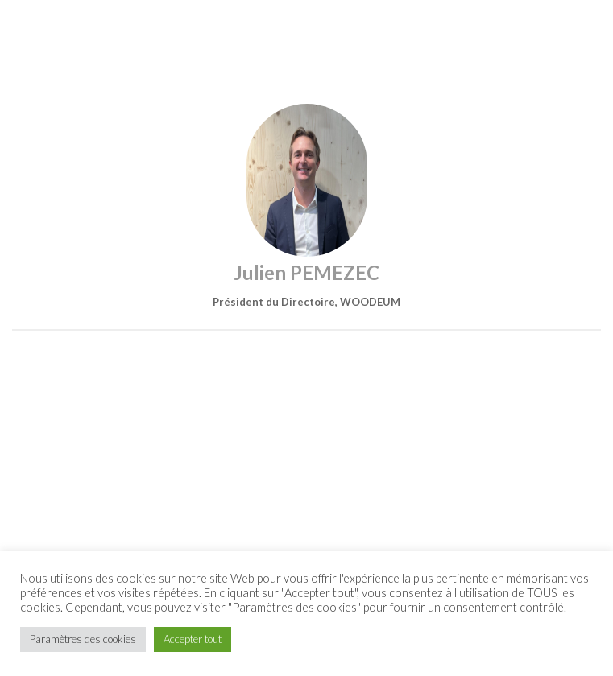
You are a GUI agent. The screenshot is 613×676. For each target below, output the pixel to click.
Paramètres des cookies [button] (83, 639)
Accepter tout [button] (193, 639)
